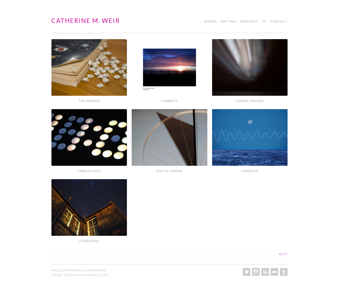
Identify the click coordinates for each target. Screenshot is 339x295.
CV (264, 21)
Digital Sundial (169, 171)
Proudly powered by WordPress (78, 270)
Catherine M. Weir (85, 20)
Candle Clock (89, 171)
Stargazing (89, 241)
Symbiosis (249, 171)
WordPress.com (94, 275)
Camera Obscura (249, 101)
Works (211, 21)
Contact (279, 21)
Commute (169, 101)
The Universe (89, 101)
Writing (228, 21)
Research (249, 21)
